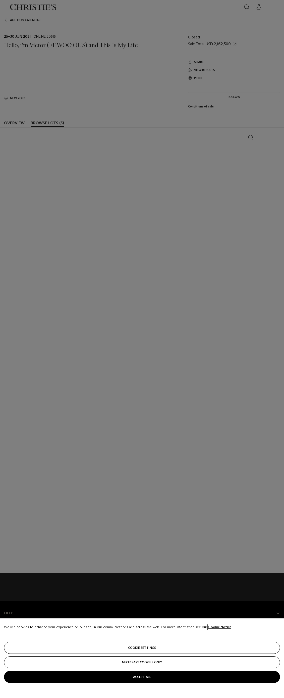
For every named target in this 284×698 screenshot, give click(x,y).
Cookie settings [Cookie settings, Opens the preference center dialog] (142, 648)
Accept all (142, 677)
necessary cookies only (142, 662)
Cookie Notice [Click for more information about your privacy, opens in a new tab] (219, 627)
